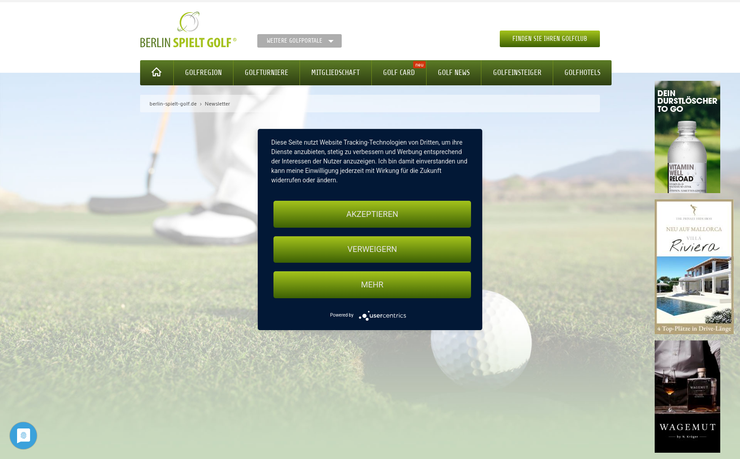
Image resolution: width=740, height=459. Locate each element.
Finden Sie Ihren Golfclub (549, 39)
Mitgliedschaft (335, 72)
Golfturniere (266, 72)
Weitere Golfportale (294, 40)
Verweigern (372, 249)
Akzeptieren (372, 214)
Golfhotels (582, 72)
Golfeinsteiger (517, 72)
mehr (372, 284)
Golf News (454, 72)
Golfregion (203, 72)
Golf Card (399, 72)
